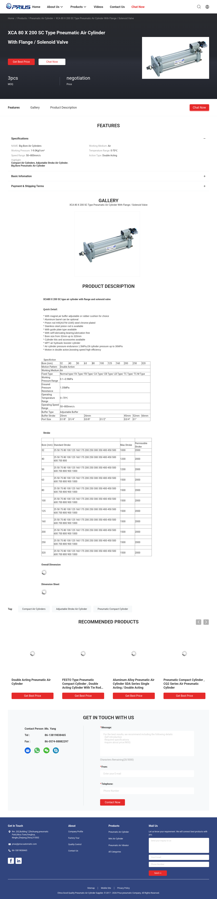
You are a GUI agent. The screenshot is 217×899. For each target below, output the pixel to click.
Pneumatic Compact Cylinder (113, 609)
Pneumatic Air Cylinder (41, 18)
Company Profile (75, 831)
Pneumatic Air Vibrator (118, 845)
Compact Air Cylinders (34, 609)
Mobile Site (106, 888)
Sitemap (91, 888)
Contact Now (112, 802)
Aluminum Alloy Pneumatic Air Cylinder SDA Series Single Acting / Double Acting (133, 683)
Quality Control (75, 844)
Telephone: (107, 784)
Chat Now (52, 61)
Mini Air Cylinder (115, 838)
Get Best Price (21, 61)
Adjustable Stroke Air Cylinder (71, 609)
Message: (106, 727)
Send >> (157, 873)
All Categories (114, 852)
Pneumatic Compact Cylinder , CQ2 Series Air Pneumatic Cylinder (184, 683)
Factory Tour (73, 838)
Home (11, 18)
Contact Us (73, 851)
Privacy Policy (123, 888)
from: (104, 766)
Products (22, 18)
